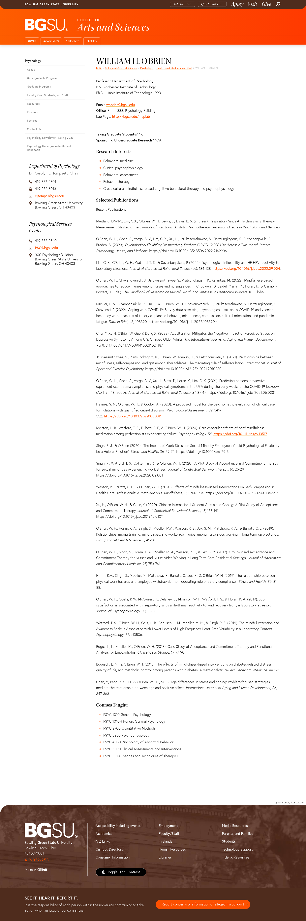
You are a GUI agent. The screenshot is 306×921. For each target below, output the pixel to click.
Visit (252, 4)
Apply (237, 4)
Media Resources (235, 825)
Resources (33, 103)
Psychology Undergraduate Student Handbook (49, 148)
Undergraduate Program (42, 78)
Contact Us (34, 129)
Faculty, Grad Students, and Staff (174, 67)
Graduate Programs (39, 86)
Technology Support (237, 849)
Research (32, 112)
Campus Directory (109, 849)
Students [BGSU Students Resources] (229, 841)
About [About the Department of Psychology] (31, 69)
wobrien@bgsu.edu (120, 104)
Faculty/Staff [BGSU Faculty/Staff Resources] (169, 833)
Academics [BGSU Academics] (104, 833)
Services (32, 120)
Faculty (92, 41)
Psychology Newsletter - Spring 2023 (50, 137)
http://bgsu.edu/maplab (131, 116)
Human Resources (172, 849)
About (31, 41)
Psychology (146, 67)
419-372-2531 (38, 859)
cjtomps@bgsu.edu (49, 196)
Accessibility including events (118, 825)
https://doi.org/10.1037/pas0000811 (133, 416)
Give (266, 4)
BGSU (99, 67)
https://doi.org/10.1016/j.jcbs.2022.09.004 (246, 268)
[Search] (278, 4)
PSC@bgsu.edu (46, 248)
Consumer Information (113, 857)
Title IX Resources (235, 857)
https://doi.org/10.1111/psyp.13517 (240, 434)
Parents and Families (237, 833)
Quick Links (209, 4)
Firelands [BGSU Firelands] (165, 841)
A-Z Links (103, 841)
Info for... (180, 4)
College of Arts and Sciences (121, 67)
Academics (51, 41)
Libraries (165, 857)
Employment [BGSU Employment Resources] (168, 825)
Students (72, 41)
